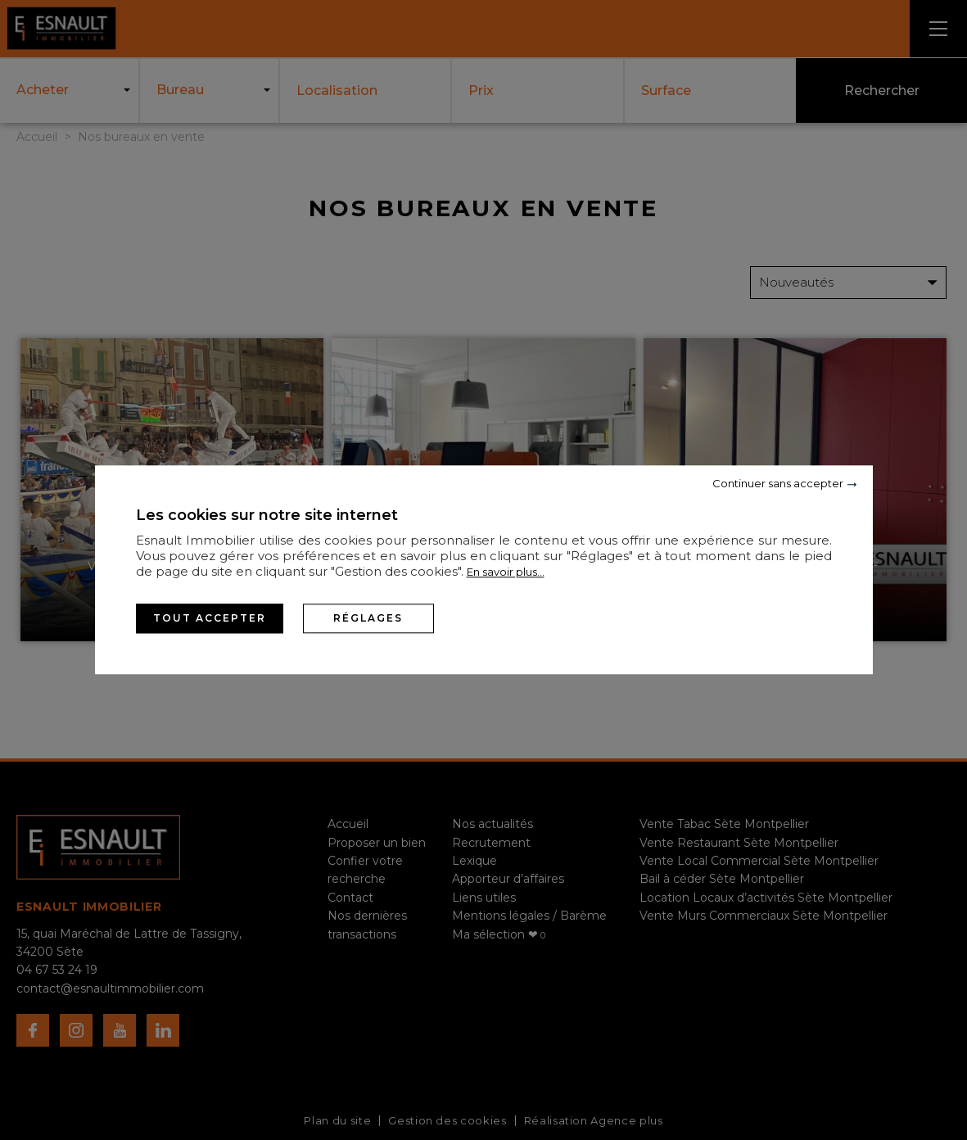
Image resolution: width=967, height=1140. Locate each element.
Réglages (368, 618)
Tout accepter (209, 618)
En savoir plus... (506, 571)
